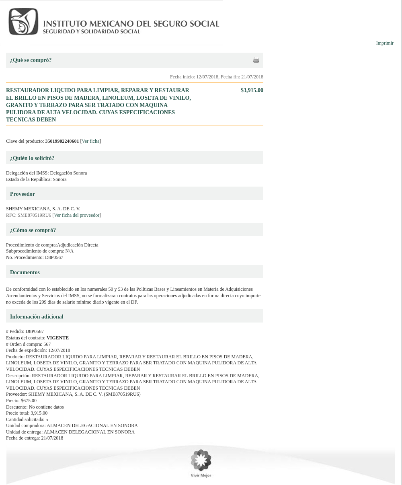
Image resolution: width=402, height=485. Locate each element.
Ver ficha (91, 141)
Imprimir (385, 43)
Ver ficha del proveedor (76, 215)
